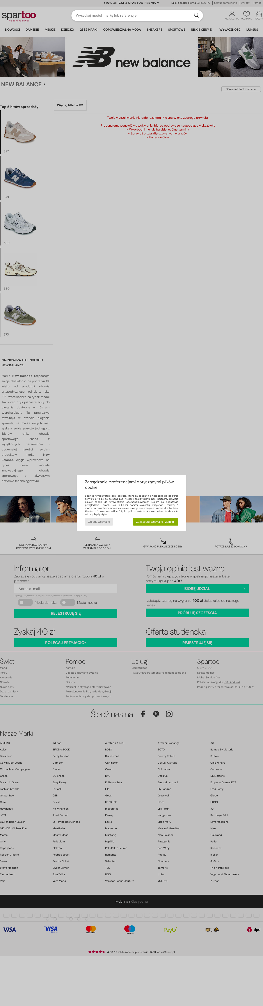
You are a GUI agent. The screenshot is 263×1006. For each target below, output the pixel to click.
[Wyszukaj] (196, 15)
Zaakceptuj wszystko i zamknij (155, 521)
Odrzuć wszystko (99, 521)
